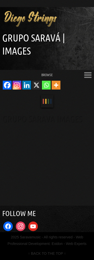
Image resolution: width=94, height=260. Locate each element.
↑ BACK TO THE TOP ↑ (47, 253)
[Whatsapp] (46, 85)
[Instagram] (17, 85)
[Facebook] (7, 85)
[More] (56, 85)
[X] (36, 85)
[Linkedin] (26, 85)
